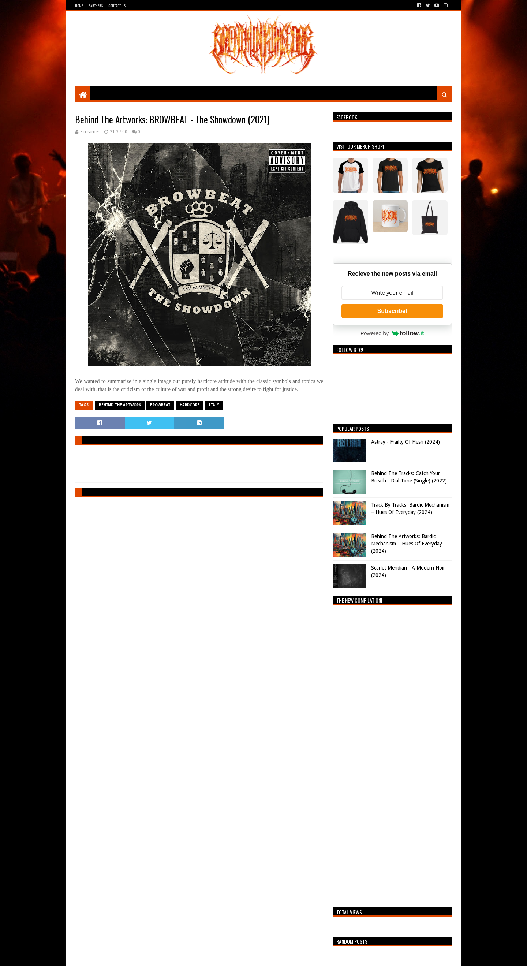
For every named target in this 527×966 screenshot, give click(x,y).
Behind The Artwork (120, 405)
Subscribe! (392, 311)
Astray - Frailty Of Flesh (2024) (405, 442)
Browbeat (160, 405)
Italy (214, 405)
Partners (96, 5)
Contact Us (117, 5)
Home (79, 5)
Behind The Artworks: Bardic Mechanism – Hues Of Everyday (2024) (406, 543)
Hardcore (189, 405)
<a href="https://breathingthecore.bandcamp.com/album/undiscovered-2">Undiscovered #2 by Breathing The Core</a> (392, 754)
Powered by (392, 333)
